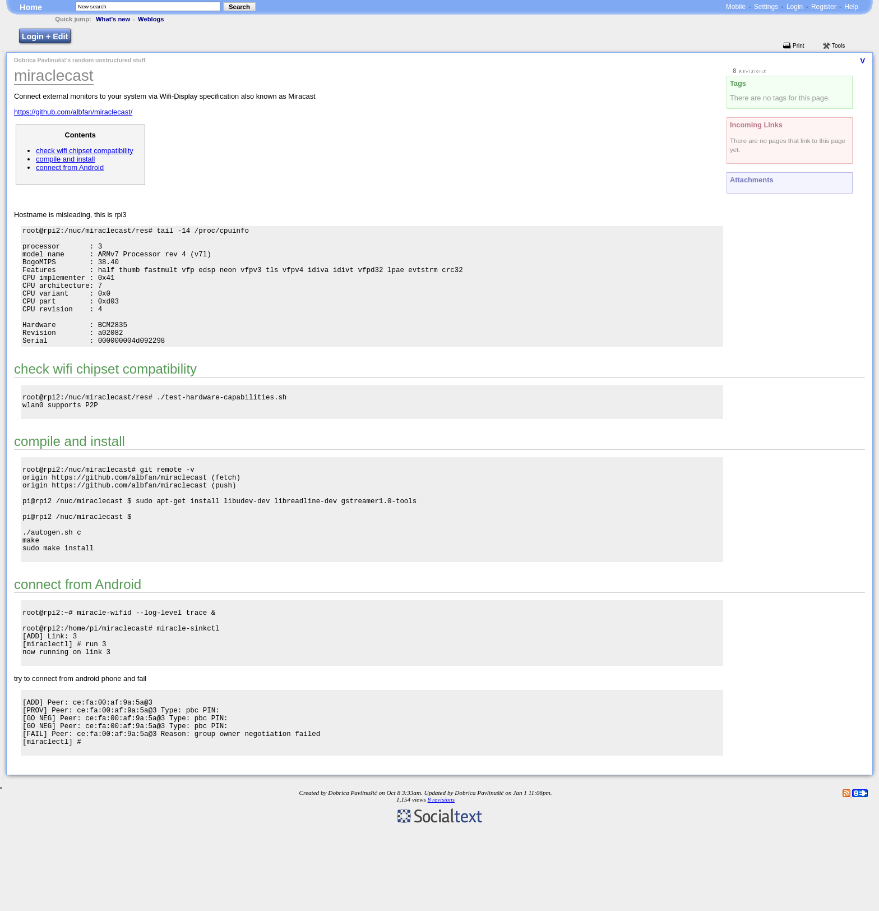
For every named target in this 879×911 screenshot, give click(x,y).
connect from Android (70, 167)
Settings (766, 7)
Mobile (736, 7)
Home (31, 7)
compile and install (65, 159)
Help (851, 7)
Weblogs (151, 19)
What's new (113, 19)
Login (795, 7)
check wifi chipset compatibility (84, 150)
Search (239, 6)
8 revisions (441, 880)
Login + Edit (45, 36)
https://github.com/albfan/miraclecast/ (73, 112)
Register (823, 7)
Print (798, 46)
